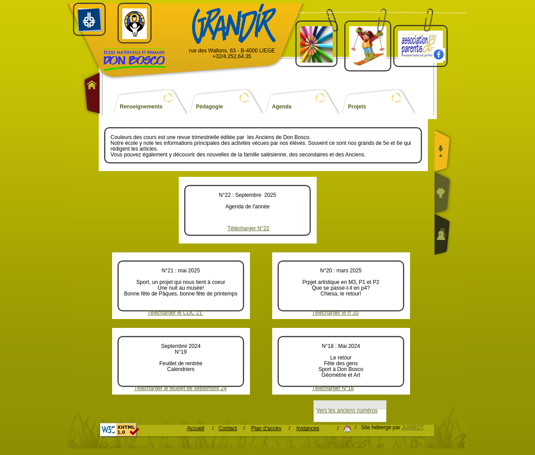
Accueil (196, 428)
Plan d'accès (266, 428)
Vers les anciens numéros (347, 411)
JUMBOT (413, 427)
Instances (308, 428)
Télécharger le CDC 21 (176, 313)
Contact (228, 428)
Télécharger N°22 (249, 228)
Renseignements (141, 107)
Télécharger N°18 (333, 388)
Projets (357, 107)
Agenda (282, 107)
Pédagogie (209, 107)
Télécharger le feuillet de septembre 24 (180, 388)
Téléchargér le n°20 (335, 313)
